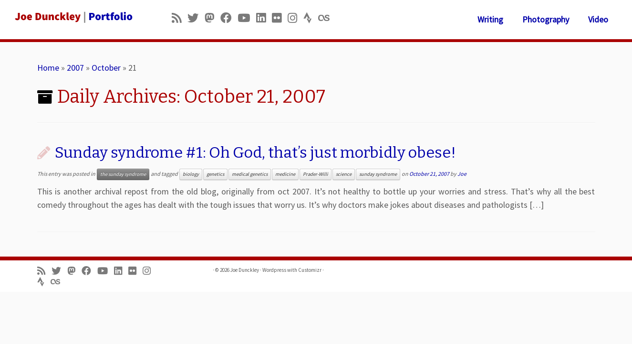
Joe (461, 173)
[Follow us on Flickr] (280, 18)
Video (598, 19)
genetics (215, 174)
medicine (285, 174)
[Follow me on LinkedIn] (264, 18)
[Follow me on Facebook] (229, 18)
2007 (75, 67)
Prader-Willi (315, 174)
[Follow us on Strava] (310, 18)
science (344, 174)
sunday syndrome (378, 174)
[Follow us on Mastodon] (212, 18)
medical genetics (250, 174)
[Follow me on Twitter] (196, 18)
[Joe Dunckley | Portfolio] (73, 17)
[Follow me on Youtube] (247, 18)
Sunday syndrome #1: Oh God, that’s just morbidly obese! (255, 152)
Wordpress (274, 270)
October (106, 67)
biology (191, 174)
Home (48, 67)
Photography (545, 19)
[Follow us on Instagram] (295, 18)
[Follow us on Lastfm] (326, 18)
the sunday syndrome (123, 174)
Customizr (309, 270)
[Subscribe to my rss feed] (179, 18)
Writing (490, 19)
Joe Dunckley (244, 270)
